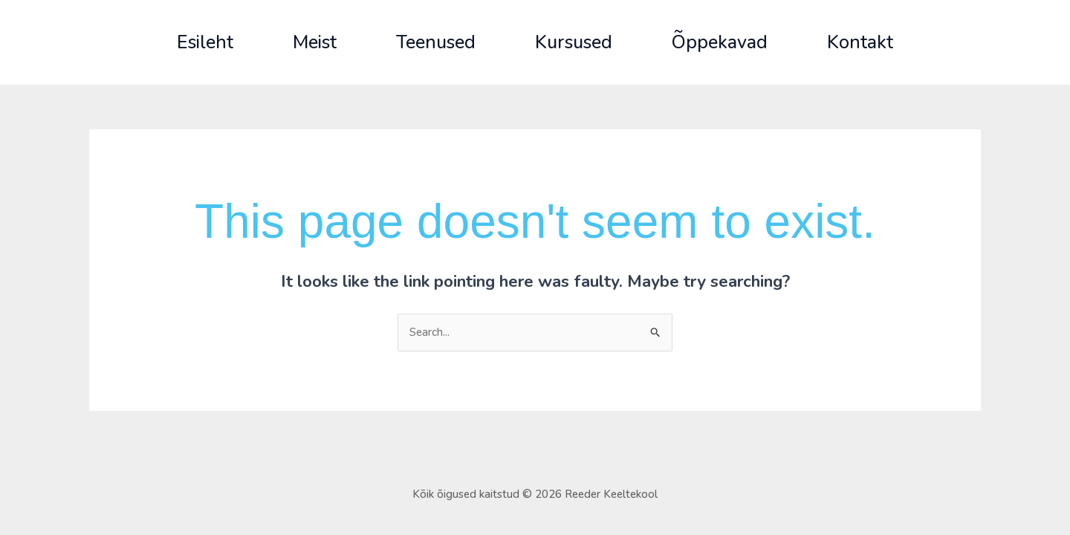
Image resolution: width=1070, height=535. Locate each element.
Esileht (205, 42)
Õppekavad (720, 42)
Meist (315, 42)
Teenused (436, 42)
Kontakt (860, 42)
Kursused (573, 42)
